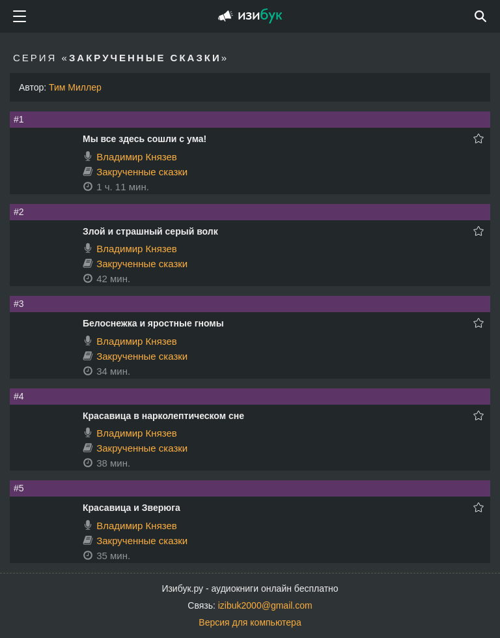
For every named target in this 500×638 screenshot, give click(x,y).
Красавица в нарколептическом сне (163, 416)
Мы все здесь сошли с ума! (144, 139)
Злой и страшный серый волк (150, 231)
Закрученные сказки (142, 171)
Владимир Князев (136, 156)
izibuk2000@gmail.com (265, 605)
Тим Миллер (75, 87)
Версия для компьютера (250, 622)
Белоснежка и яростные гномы (153, 323)
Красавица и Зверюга (131, 507)
